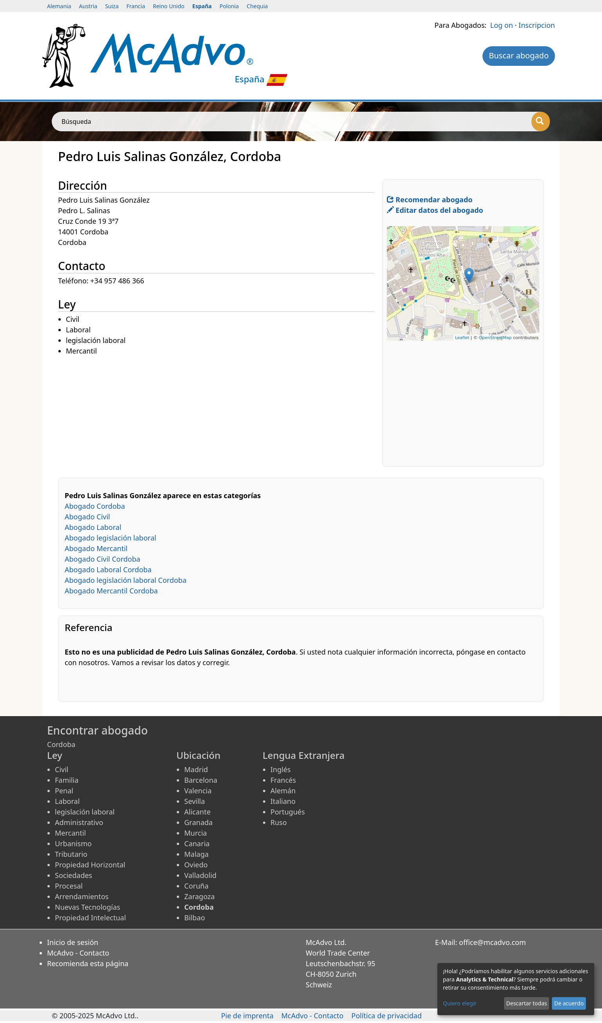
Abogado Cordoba (95, 506)
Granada (198, 822)
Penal (64, 790)
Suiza (111, 6)
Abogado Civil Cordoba (102, 559)
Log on (501, 25)
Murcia (195, 833)
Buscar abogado (519, 55)
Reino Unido (169, 6)
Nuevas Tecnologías (87, 907)
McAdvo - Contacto (78, 953)
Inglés (280, 769)
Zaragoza (199, 896)
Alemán (283, 790)
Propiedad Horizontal (90, 864)
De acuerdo (569, 1003)
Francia (136, 6)
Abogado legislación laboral (110, 537)
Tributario (71, 854)
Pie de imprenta (247, 1015)
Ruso (278, 822)
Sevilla (194, 801)
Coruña (196, 886)
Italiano (283, 801)
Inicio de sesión (72, 942)
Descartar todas (526, 1003)
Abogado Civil (87, 516)
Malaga (196, 854)
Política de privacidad (387, 1015)
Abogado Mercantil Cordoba (111, 590)
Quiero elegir (460, 1003)
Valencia (198, 790)
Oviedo (196, 864)
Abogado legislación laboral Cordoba (126, 580)
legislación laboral (84, 811)
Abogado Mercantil (96, 548)
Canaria (197, 843)
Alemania (59, 6)
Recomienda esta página (88, 963)
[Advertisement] (220, 411)
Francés (283, 780)
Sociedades (73, 875)
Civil (61, 769)
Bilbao (194, 917)
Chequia (257, 6)
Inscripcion (537, 25)
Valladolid (200, 875)
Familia (66, 780)
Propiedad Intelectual (90, 917)
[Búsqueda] (540, 121)
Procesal (69, 886)
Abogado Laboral (93, 527)
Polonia (229, 6)
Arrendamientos (82, 896)
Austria (88, 6)
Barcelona (200, 780)
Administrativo (79, 822)
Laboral (67, 801)
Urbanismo (73, 843)
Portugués (287, 811)
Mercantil (70, 833)
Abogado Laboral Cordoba (108, 569)
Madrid (196, 769)
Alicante (197, 811)
